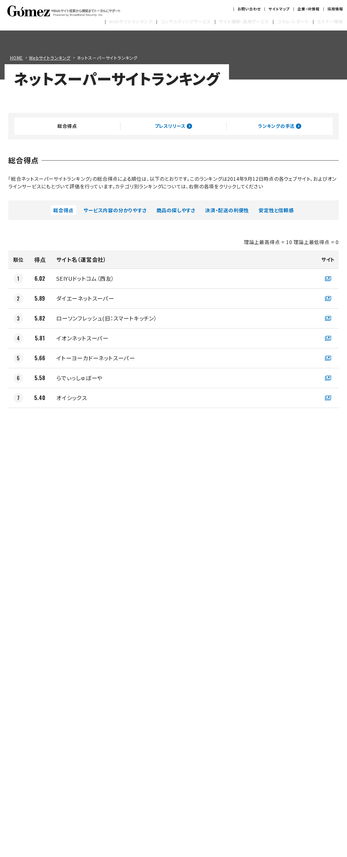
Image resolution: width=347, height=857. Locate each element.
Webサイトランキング (131, 21)
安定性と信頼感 (276, 210)
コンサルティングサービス (186, 21)
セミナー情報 (330, 21)
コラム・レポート (293, 21)
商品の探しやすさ (176, 210)
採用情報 (335, 8)
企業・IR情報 (308, 8)
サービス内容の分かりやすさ (114, 210)
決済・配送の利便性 (227, 210)
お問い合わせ (249, 8)
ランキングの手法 (279, 126)
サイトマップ (279, 8)
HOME (16, 58)
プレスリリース (173, 126)
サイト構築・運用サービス (244, 21)
